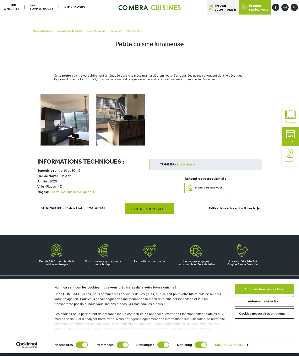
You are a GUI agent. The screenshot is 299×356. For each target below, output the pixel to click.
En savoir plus (186, 164)
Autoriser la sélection (264, 304)
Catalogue (290, 117)
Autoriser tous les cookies (263, 292)
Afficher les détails (229, 348)
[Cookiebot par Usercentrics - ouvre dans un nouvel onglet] (27, 348)
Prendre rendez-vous (209, 187)
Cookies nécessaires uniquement (263, 316)
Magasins (290, 156)
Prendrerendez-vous (255, 7)
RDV (290, 136)
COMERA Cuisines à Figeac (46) (75, 192)
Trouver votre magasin (225, 7)
